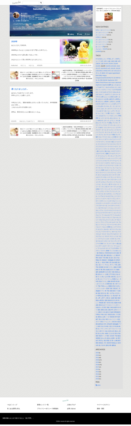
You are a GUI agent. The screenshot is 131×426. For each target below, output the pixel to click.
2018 (97, 364)
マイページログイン (103, 404)
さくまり (24, 13)
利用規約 (55, 408)
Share (87, 34)
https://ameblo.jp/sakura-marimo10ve (24, 29)
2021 (97, 357)
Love (79, 34)
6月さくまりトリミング (103, 30)
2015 (97, 369)
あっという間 (100, 46)
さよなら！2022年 (101, 49)
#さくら (23, 65)
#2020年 (39, 65)
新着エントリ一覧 (43, 404)
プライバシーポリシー (44, 408)
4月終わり (99, 37)
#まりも (31, 65)
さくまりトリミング (102, 32)
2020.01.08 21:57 (85, 121)
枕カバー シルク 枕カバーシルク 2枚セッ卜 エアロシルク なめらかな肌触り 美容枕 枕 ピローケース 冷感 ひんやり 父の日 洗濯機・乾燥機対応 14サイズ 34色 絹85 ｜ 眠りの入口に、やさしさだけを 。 (35, 75)
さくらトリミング (101, 35)
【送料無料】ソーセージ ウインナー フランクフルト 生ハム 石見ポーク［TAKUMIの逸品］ (108, 9)
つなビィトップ (12, 404)
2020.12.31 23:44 (85, 65)
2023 (97, 353)
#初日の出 (41, 121)
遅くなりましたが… (19, 89)
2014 (97, 371)
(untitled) (98, 51)
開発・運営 (100, 408)
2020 (97, 360)
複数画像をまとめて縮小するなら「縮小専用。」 (18, 418)
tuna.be (65, 400)
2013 (97, 374)
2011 (97, 376)
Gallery (71, 34)
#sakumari (14, 65)
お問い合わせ (71, 408)
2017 (97, 367)
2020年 (14, 41)
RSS (98, 385)
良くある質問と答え (13, 408)
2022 (97, 355)
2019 (97, 362)
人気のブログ (71, 404)
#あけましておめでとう (27, 121)
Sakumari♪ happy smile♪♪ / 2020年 (51, 9)
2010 (97, 379)
